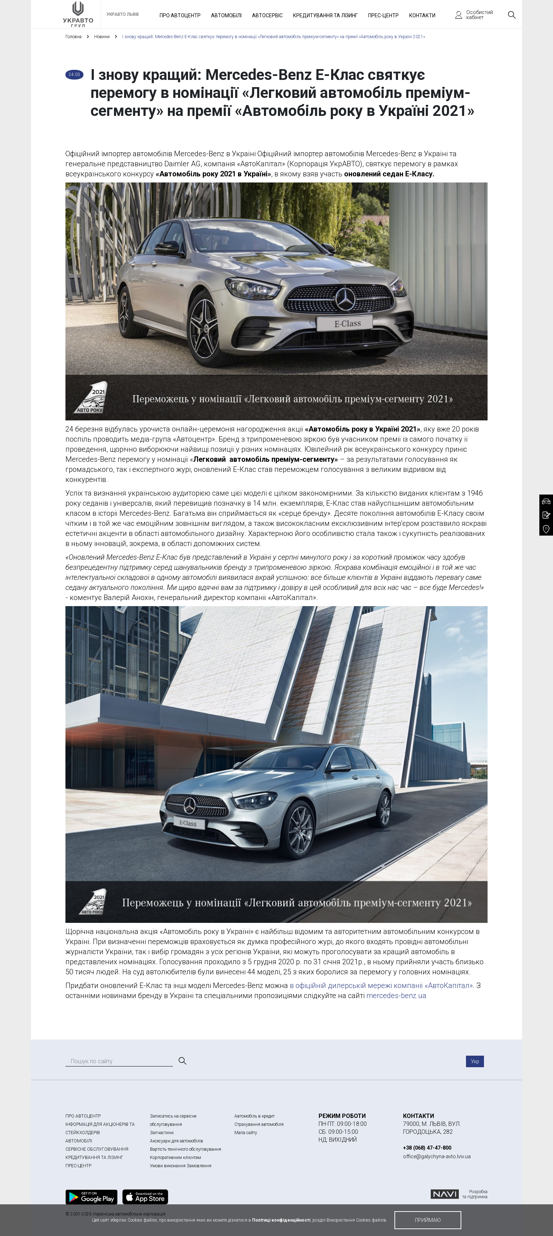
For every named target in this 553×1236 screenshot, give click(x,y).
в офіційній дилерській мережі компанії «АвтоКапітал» (380, 985)
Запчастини (162, 1132)
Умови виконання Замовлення (180, 1165)
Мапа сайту (245, 1132)
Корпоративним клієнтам (175, 1157)
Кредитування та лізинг (325, 15)
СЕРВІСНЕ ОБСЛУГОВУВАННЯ (96, 1149)
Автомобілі (226, 15)
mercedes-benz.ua (396, 995)
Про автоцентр (180, 15)
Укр (475, 1061)
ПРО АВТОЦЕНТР (83, 1116)
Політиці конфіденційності (281, 1220)
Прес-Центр (383, 15)
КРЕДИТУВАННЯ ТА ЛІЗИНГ (94, 1157)
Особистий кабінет (470, 15)
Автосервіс (267, 15)
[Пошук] (182, 1061)
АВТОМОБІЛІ (78, 1140)
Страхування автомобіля (259, 1124)
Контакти (422, 15)
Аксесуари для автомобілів (176, 1140)
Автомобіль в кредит (254, 1116)
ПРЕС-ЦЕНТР (78, 1165)
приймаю (428, 1220)
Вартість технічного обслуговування (185, 1149)
